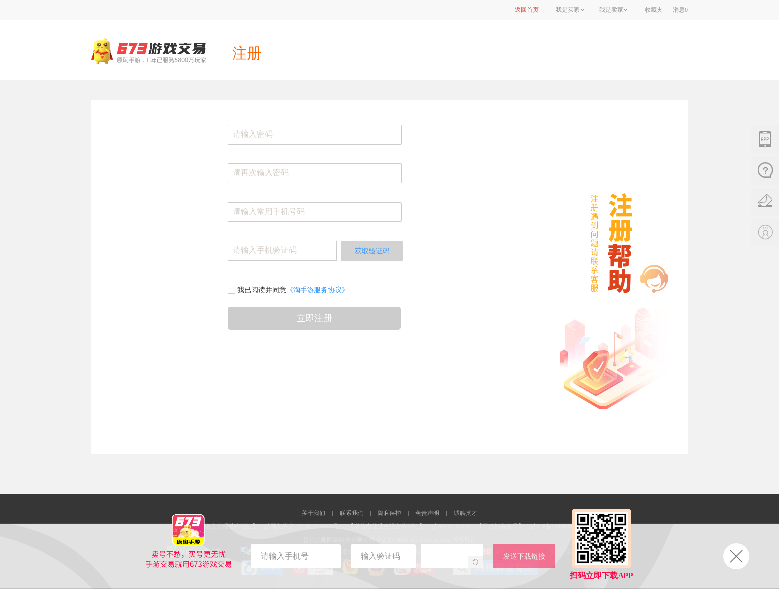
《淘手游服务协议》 (317, 290)
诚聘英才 (465, 513)
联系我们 (352, 513)
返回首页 (527, 9)
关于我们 (313, 513)
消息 (680, 9)
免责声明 (427, 513)
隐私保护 (389, 513)
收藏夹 (654, 9)
